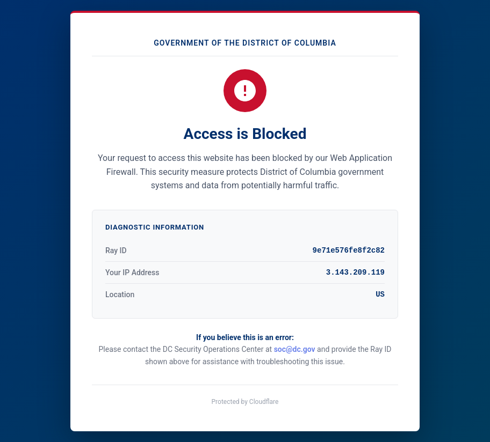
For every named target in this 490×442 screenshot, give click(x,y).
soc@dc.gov (294, 349)
